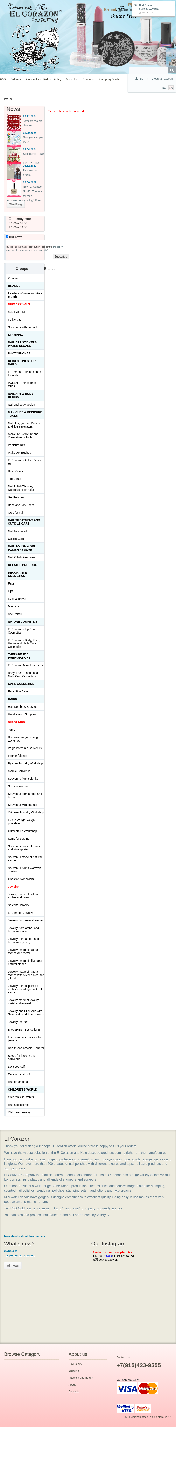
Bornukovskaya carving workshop (23, 739)
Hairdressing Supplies (22, 714)
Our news (14, 237)
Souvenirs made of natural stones (25, 858)
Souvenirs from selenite (23, 778)
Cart (141, 5)
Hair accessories (18, 1104)
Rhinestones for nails (22, 362)
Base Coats (15, 471)
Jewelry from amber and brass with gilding (23, 940)
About (72, 1384)
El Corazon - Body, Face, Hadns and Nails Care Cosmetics (24, 643)
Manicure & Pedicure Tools (25, 414)
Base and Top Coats (21, 505)
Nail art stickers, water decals (22, 344)
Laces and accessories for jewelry (25, 1039)
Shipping (74, 1370)
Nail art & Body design (20, 395)
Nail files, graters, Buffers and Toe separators (24, 425)
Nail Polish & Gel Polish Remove (22, 548)
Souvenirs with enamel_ (23, 804)
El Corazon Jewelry (20, 912)
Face (11, 583)
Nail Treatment (17, 531)
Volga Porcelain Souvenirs (25, 748)
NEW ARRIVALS (19, 304)
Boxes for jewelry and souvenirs (22, 1057)
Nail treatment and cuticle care (24, 522)
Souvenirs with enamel (22, 327)
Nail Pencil (15, 614)
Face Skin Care (18, 691)
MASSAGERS (17, 312)
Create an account (162, 78)
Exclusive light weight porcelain (21, 821)
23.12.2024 (29, 116)
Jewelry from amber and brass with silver (23, 929)
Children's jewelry (19, 1112)
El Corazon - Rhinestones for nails (24, 373)
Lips (10, 591)
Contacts (88, 79)
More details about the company (24, 1236)
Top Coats (14, 478)
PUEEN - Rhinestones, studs (22, 384)
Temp (11, 729)
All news (13, 1265)
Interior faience (17, 755)
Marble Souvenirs (19, 771)
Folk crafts (14, 319)
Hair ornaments (18, 1082)
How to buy (75, 1363)
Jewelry (13, 886)
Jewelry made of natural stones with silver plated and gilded (26, 975)
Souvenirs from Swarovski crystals (24, 869)
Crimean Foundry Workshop (26, 812)
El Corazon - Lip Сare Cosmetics (22, 631)
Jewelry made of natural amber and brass (23, 896)
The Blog (15, 204)
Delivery (15, 79)
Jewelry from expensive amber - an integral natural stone (25, 989)
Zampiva (13, 278)
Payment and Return (81, 1377)
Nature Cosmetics (23, 621)
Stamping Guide (109, 79)
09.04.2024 (29, 149)
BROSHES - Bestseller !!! (24, 1029)
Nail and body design (21, 404)
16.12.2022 (29, 165)
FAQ (3, 79)
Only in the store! (19, 1074)
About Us (72, 79)
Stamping (15, 334)
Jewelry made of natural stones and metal (23, 951)
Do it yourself (16, 1066)
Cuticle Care (16, 538)
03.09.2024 (29, 132)
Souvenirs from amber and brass (25, 795)
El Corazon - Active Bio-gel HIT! (25, 462)
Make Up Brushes (19, 452)
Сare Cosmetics (21, 683)
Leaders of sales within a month (25, 295)
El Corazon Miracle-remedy (25, 665)
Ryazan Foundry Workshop (25, 763)
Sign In (144, 78)
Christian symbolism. (21, 879)
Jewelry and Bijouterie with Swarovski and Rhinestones (26, 1012)
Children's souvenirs (21, 1097)
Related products (23, 565)
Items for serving (18, 838)
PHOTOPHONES (19, 353)
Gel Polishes (16, 497)
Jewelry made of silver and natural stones (25, 962)
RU (164, 87)
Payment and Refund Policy (43, 79)
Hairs (12, 699)
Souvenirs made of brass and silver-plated (24, 848)
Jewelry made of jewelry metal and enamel (23, 1001)
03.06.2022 (29, 182)
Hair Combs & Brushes (22, 706)
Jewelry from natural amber (25, 920)
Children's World (22, 1089)
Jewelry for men (18, 1022)
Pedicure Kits (16, 445)
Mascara (13, 606)
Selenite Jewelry (18, 905)
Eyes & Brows (17, 598)
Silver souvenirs (18, 786)
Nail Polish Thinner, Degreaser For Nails (21, 488)
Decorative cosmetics (17, 574)
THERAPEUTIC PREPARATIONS (19, 656)
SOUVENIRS (16, 722)
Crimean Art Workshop (22, 831)
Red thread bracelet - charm (26, 1048)
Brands (14, 285)
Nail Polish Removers (22, 557)
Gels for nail (15, 512)
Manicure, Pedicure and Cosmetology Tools (23, 435)
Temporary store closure (19, 1255)
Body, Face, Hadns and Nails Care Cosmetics (23, 674)
